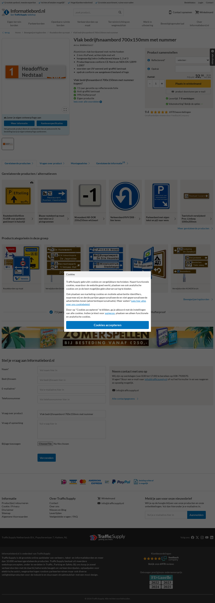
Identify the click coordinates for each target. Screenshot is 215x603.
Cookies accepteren (107, 325)
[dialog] (107, 301)
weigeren (110, 313)
